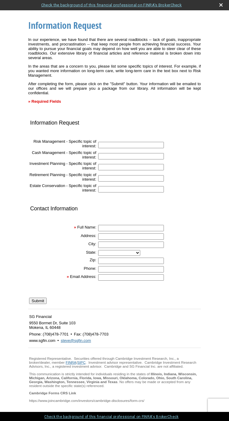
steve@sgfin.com (76, 340)
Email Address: (83, 276)
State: (91, 252)
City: (92, 244)
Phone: (90, 268)
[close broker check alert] (221, 5)
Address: (88, 235)
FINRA (71, 362)
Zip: (93, 260)
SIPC (81, 362)
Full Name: (86, 227)
